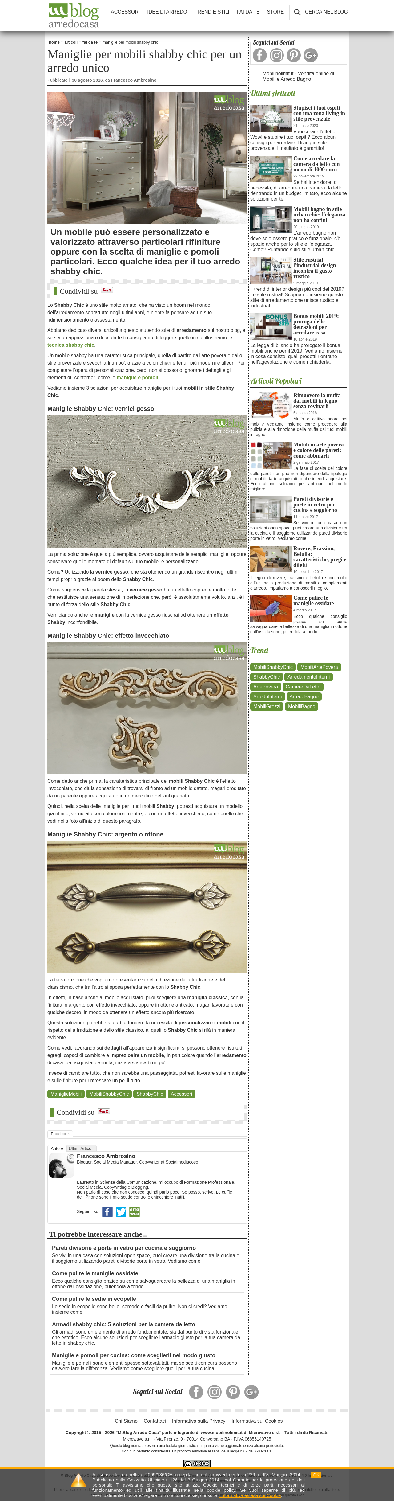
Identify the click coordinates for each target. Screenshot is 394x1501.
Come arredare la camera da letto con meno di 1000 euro (316, 164)
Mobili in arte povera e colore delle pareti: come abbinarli (318, 450)
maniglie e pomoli (137, 377)
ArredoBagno (304, 696)
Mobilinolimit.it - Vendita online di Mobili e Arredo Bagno (298, 76)
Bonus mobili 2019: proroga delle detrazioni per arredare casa (316, 324)
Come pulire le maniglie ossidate (95, 1273)
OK (316, 1474)
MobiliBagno (301, 706)
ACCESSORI (125, 11)
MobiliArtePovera (319, 667)
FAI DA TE (248, 11)
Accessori (181, 1094)
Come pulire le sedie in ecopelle (94, 1299)
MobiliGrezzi (266, 706)
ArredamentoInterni (308, 677)
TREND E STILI (212, 11)
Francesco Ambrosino (106, 1156)
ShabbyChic (149, 1094)
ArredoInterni (267, 696)
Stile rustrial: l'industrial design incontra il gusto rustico (314, 268)
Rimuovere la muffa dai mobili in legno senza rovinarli (317, 400)
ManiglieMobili (66, 1094)
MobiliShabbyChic (109, 1094)
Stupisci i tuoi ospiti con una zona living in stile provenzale (319, 113)
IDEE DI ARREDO (167, 11)
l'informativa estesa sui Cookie (250, 1495)
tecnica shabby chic (70, 345)
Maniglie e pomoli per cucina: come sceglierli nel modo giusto (133, 1355)
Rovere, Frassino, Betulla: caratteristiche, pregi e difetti (319, 556)
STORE (275, 11)
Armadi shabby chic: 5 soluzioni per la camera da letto (123, 1324)
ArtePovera (265, 686)
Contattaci (155, 1421)
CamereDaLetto (303, 686)
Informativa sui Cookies (257, 1421)
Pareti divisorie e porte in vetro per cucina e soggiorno (124, 1248)
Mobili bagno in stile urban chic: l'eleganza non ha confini (319, 214)
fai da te (90, 42)
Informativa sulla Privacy (198, 1421)
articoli (71, 42)
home (54, 42)
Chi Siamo (126, 1421)
